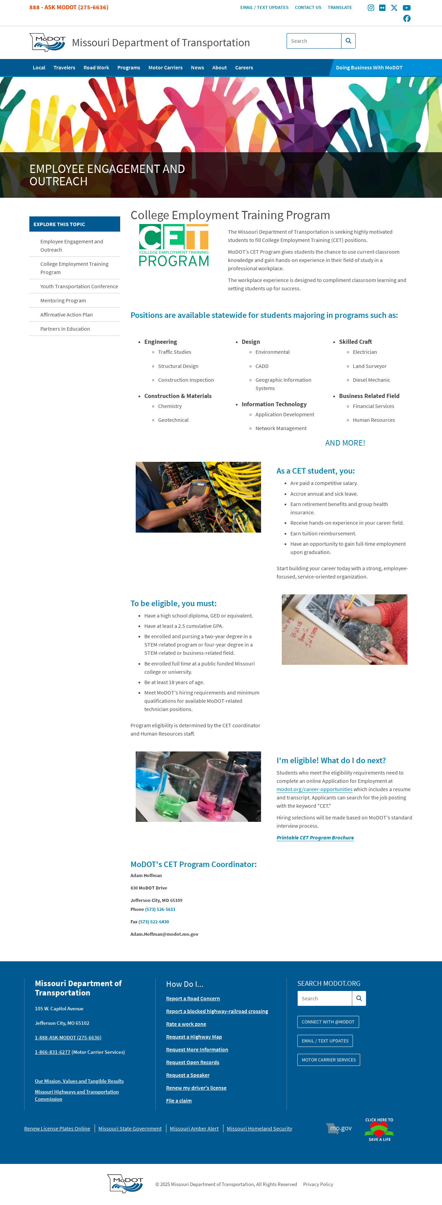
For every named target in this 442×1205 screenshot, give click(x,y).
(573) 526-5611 (160, 909)
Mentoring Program (63, 300)
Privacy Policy (318, 1184)
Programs (128, 67)
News (197, 67)
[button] (174, 245)
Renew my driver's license (196, 1087)
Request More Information (197, 1049)
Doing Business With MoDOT (369, 67)
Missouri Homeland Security (259, 1128)
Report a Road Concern (193, 998)
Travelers (64, 67)
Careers (244, 67)
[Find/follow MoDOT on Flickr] (382, 8)
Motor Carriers (165, 67)
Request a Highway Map (194, 1036)
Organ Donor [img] (381, 1115)
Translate (340, 7)
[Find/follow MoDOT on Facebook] (407, 19)
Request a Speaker (188, 1074)
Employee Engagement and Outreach (71, 245)
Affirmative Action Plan (66, 314)
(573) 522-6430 (153, 922)
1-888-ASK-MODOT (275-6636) (68, 1037)
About (219, 67)
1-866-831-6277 (52, 1052)
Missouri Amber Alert (194, 1128)
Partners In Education (65, 328)
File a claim (179, 1100)
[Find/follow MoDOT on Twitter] (394, 8)
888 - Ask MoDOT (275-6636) (68, 7)
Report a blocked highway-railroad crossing (217, 1011)
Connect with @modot (328, 1022)
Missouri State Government (130, 1128)
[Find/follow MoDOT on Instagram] (371, 8)
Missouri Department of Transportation (161, 42)
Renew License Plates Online (57, 1128)
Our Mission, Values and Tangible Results (79, 1081)
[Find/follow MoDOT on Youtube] (407, 8)
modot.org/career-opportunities (315, 789)
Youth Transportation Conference (79, 286)
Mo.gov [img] (342, 1129)
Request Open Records (192, 1062)
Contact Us (308, 7)
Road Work (96, 67)
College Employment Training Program (74, 267)
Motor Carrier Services (329, 1060)
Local (39, 67)
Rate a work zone (186, 1023)
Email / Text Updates (264, 7)
